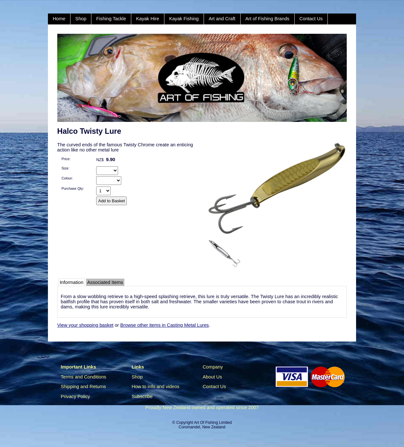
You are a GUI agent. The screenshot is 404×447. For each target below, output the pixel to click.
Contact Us (311, 18)
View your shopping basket (85, 325)
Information (71, 282)
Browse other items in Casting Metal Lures (164, 325)
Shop (80, 18)
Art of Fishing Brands (267, 18)
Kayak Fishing (184, 18)
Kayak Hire (147, 18)
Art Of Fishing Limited (213, 422)
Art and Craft (222, 18)
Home (59, 18)
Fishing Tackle (111, 18)
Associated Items (105, 282)
